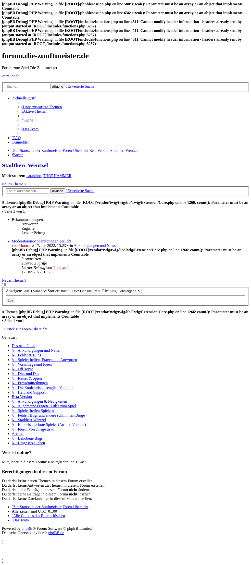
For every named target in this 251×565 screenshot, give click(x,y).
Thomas (25, 245)
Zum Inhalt (11, 76)
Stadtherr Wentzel (25, 165)
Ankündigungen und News (95, 245)
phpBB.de (56, 533)
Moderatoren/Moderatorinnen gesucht (41, 241)
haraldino (33, 176)
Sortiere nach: (74, 291)
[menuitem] (42, 107)
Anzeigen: (26, 291)
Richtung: (121, 291)
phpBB (27, 528)
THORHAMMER (57, 176)
